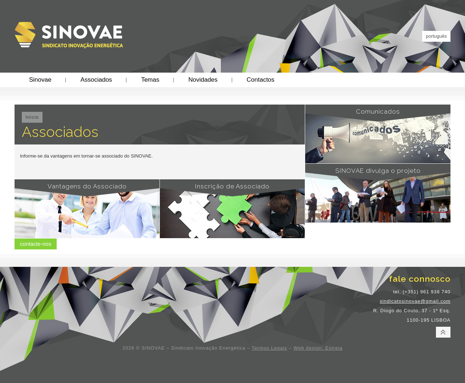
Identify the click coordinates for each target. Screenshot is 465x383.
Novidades (202, 79)
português (436, 36)
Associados (96, 79)
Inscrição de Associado (232, 186)
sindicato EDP (185, 356)
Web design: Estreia (318, 348)
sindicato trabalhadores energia (264, 356)
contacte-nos (35, 244)
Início (32, 117)
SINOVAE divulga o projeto (378, 170)
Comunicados (378, 111)
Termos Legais (269, 348)
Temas (150, 79)
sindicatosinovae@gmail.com (415, 301)
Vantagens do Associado (87, 186)
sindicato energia (217, 356)
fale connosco (419, 279)
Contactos (261, 79)
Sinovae (40, 79)
